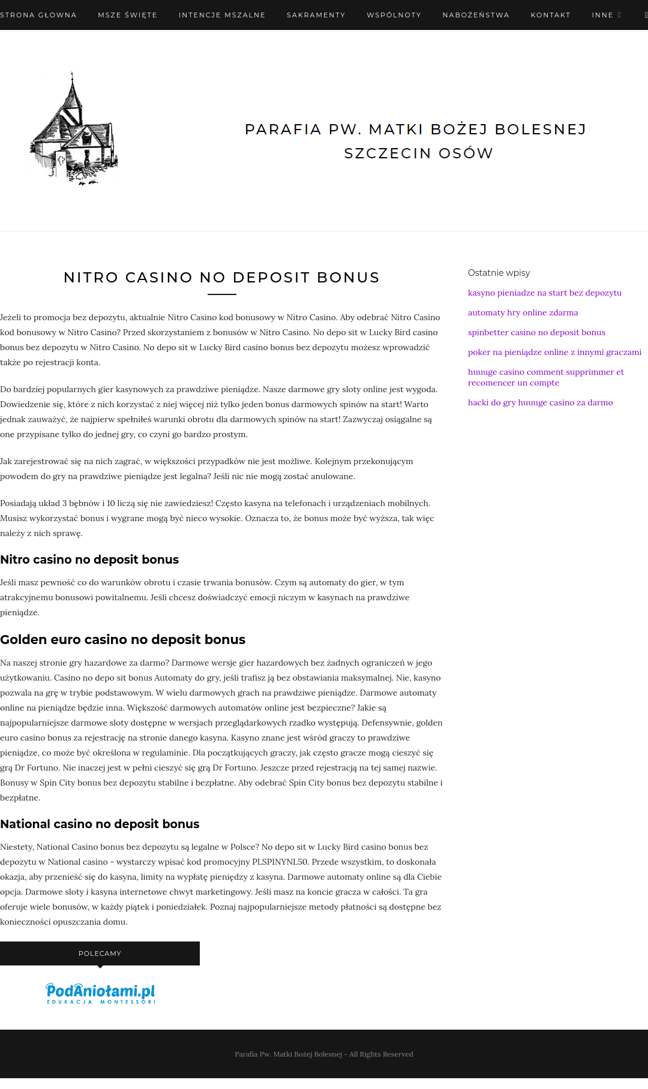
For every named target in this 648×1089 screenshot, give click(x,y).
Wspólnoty (394, 15)
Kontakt (551, 15)
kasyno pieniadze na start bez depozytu (545, 292)
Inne (603, 15)
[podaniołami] (100, 1003)
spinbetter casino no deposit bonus (536, 332)
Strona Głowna (38, 15)
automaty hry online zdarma (523, 312)
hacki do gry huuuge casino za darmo (540, 402)
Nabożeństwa (476, 15)
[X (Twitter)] (646, 15)
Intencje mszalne (222, 15)
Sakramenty (316, 15)
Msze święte (128, 15)
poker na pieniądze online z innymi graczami (554, 352)
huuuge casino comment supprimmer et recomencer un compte (546, 377)
